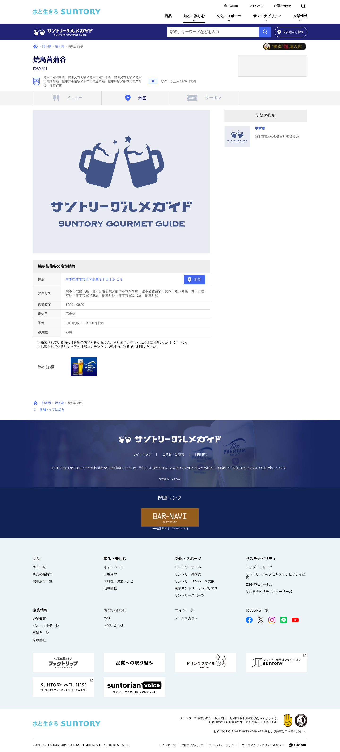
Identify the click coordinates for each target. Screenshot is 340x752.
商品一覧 (39, 567)
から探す (290, 32)
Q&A (107, 618)
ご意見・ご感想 (173, 454)
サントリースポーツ (189, 595)
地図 (197, 279)
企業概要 (39, 619)
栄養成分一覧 (42, 581)
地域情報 (110, 588)
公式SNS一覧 (257, 610)
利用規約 (201, 454)
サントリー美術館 (188, 574)
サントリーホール (188, 567)
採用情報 (39, 640)
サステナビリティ (267, 16)
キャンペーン (113, 567)
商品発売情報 (42, 574)
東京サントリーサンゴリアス (196, 588)
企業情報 (300, 16)
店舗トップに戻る (52, 409)
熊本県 (46, 46)
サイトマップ (142, 454)
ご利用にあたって (192, 745)
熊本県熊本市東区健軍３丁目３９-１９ (94, 279)
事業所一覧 (41, 633)
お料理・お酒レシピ (118, 581)
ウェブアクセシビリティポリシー (263, 745)
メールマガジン (186, 618)
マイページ (256, 6)
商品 (168, 16)
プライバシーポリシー (222, 745)
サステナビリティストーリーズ (269, 591)
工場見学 (110, 574)
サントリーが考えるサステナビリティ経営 (275, 575)
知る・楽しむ (194, 16)
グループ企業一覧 (46, 626)
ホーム (35, 46)
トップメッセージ (259, 567)
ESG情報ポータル (259, 584)
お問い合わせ (282, 6)
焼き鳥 (59, 46)
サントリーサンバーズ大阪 (194, 581)
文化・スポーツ (229, 16)
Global (234, 6)
